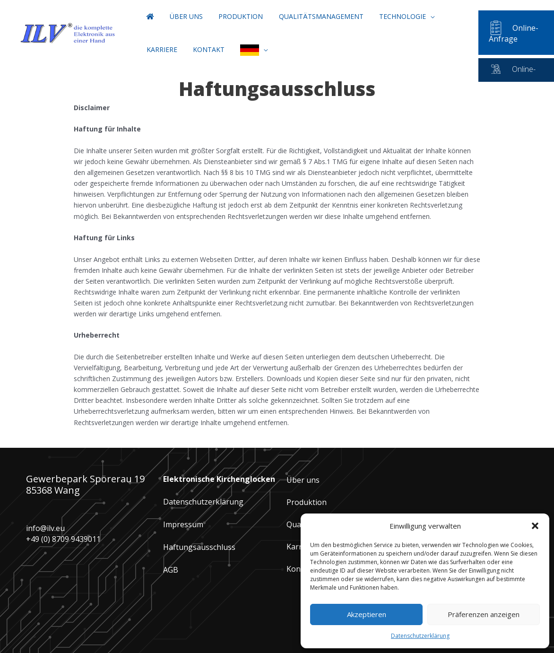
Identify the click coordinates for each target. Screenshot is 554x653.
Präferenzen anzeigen (483, 614)
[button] (535, 526)
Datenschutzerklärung (420, 636)
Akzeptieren (366, 614)
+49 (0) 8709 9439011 (63, 539)
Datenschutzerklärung (203, 501)
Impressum (183, 524)
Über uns (303, 480)
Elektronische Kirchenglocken (219, 479)
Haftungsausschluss (199, 547)
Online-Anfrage (506, 33)
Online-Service (528, 69)
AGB (170, 570)
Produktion (306, 502)
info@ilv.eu (45, 528)
